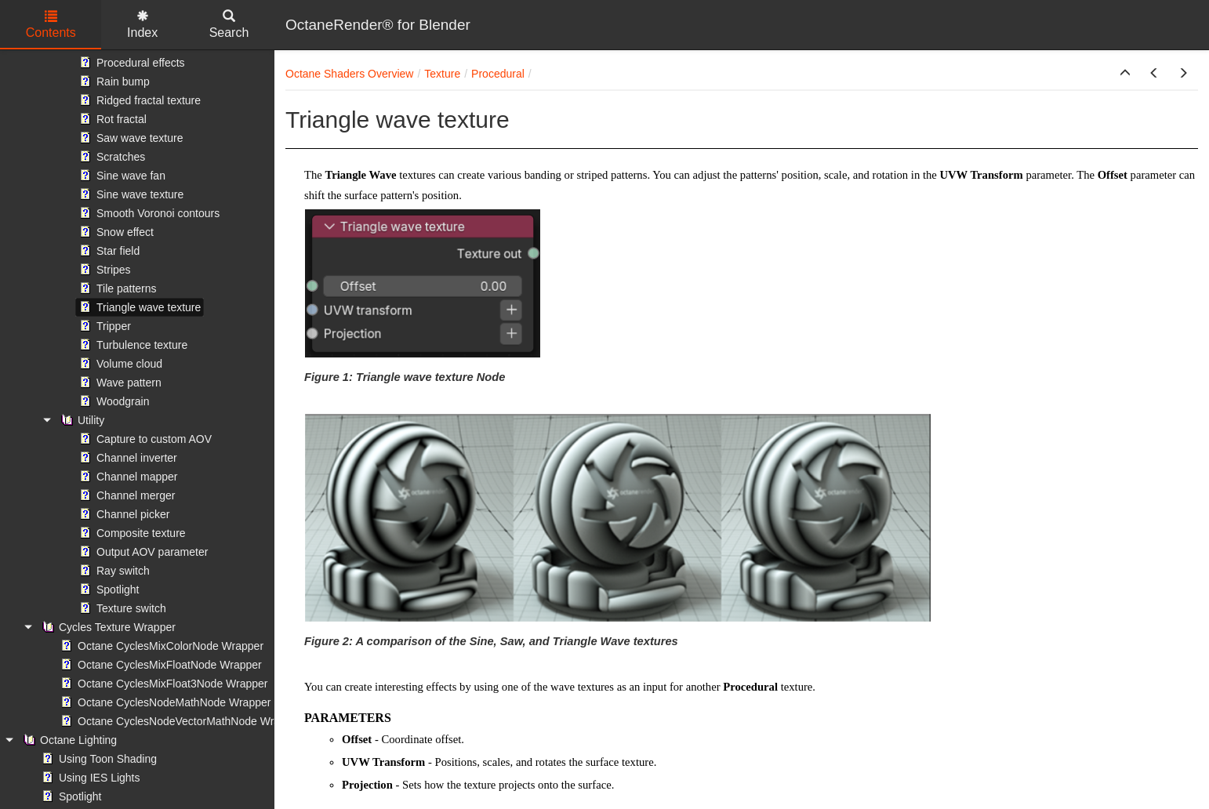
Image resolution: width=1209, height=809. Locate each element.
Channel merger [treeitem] (125, 495)
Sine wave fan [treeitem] (120, 175)
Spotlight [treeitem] (107, 589)
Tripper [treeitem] (103, 326)
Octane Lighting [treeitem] (68, 740)
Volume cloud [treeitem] (119, 363)
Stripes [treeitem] (103, 269)
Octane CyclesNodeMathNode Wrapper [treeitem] (163, 702)
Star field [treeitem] (108, 250)
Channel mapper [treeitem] (127, 476)
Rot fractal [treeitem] (111, 119)
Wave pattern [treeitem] (119, 382)
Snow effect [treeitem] (115, 232)
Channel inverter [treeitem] (126, 457)
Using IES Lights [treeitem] (89, 777)
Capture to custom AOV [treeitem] (144, 439)
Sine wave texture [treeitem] (129, 194)
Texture (442, 73)
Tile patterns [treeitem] (116, 288)
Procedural (498, 73)
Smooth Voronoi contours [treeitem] (148, 213)
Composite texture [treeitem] (131, 533)
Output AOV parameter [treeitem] (142, 551)
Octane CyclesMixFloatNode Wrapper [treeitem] (159, 664)
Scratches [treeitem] (110, 156)
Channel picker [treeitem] (122, 514)
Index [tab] (142, 24)
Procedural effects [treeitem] (130, 62)
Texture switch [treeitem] (121, 608)
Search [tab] (229, 24)
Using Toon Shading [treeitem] (97, 758)
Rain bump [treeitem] (113, 81)
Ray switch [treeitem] (113, 570)
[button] (1125, 73)
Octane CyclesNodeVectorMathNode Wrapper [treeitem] (179, 721)
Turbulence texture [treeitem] (131, 345)
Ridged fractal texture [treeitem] (138, 100)
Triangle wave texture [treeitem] (138, 307)
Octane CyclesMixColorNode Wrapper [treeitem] (160, 646)
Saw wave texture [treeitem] (129, 138)
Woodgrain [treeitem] (112, 401)
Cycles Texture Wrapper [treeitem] (107, 627)
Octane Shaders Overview (349, 73)
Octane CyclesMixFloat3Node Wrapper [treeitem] (162, 683)
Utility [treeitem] (80, 420)
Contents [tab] (51, 24)
